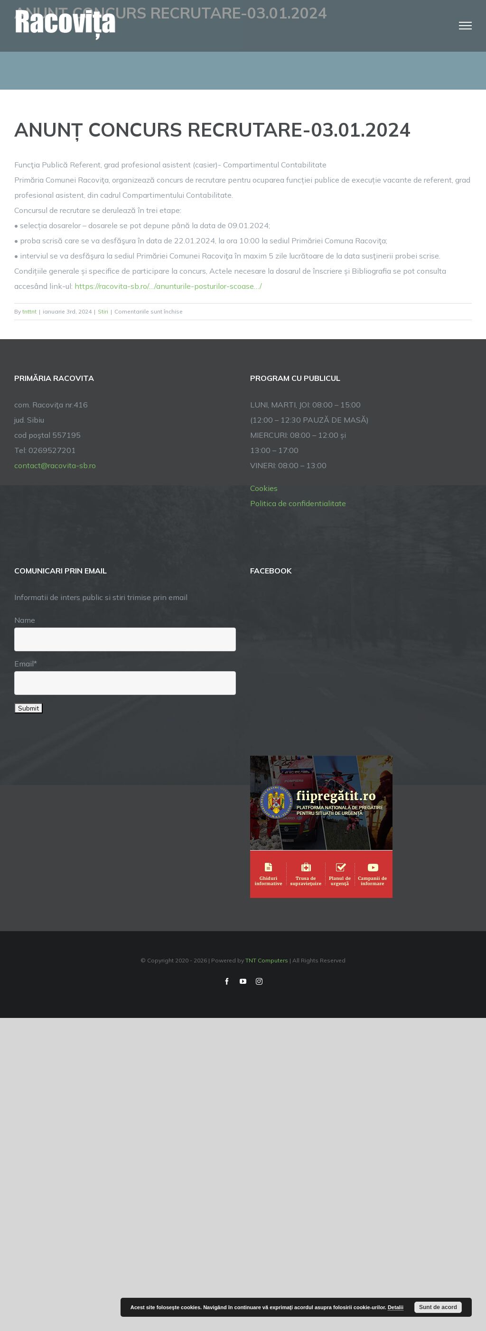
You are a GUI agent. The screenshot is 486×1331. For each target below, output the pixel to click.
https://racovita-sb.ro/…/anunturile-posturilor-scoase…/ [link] (168, 286)
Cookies (264, 488)
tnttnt (29, 311)
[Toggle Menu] (466, 25)
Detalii (395, 1307)
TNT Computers (266, 960)
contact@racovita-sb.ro (55, 465)
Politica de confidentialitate (298, 503)
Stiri (103, 311)
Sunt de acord (438, 1307)
